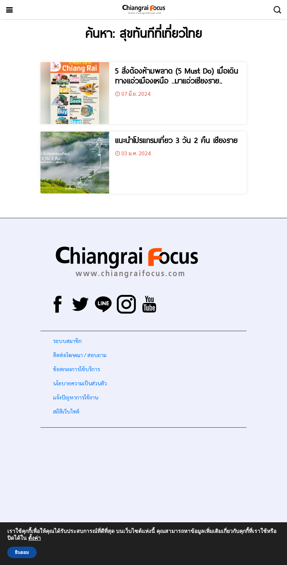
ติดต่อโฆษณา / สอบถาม (79, 354)
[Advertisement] (143, 486)
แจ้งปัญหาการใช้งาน (75, 397)
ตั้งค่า (34, 538)
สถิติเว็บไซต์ (66, 411)
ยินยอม (22, 552)
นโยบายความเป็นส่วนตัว (80, 383)
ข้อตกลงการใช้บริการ (76, 368)
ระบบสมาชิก (67, 340)
